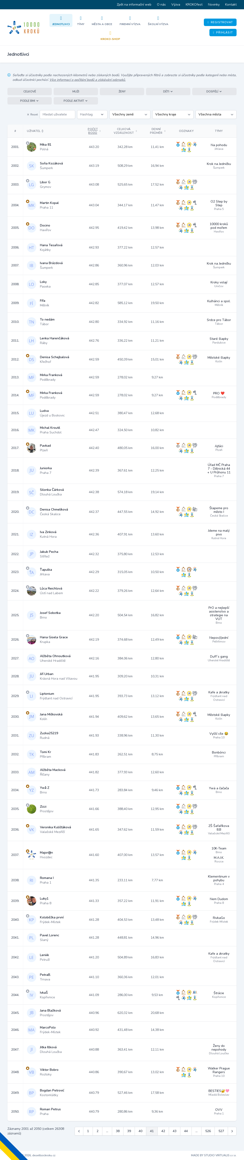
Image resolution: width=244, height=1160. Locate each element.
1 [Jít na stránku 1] (88, 1131)
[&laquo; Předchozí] (79, 1131)
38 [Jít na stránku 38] (118, 1131)
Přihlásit (223, 32)
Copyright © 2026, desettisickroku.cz (31, 1155)
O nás (161, 4)
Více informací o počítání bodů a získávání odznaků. (87, 80)
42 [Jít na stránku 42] (163, 1131)
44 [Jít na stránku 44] (186, 1131)
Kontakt (231, 4)
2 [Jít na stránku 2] (97, 1131)
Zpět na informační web (134, 4)
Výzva (175, 4)
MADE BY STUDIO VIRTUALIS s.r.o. (214, 1155)
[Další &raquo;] (232, 1131)
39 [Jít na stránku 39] (129, 1131)
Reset (32, 114)
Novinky (214, 4)
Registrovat (220, 22)
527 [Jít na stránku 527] (221, 1131)
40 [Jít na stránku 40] (140, 1131)
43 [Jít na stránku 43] (174, 1131)
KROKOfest (194, 4)
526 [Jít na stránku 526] (208, 1131)
